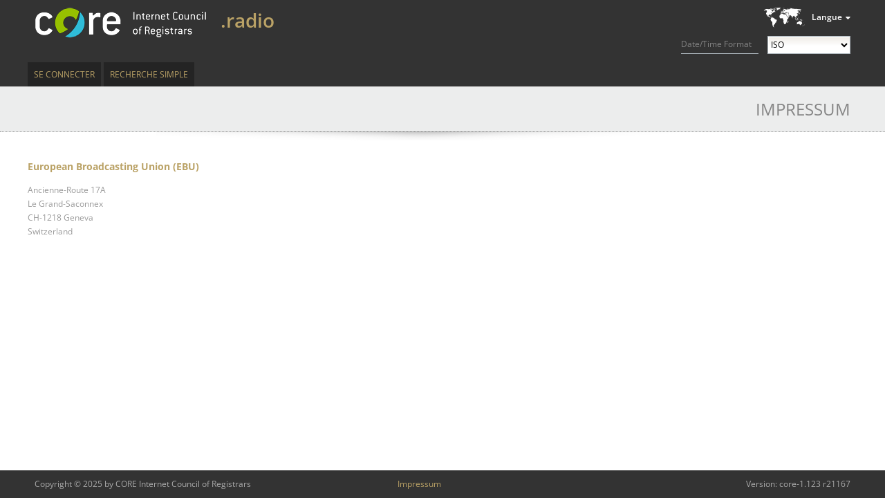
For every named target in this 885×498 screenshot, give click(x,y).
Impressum (419, 484)
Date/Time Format (716, 44)
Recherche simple (149, 74)
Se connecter (64, 74)
